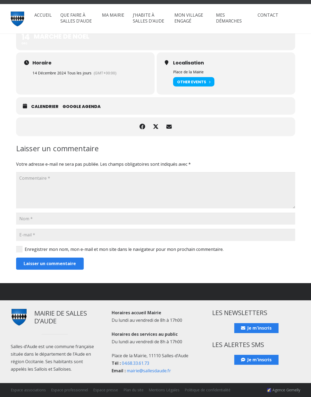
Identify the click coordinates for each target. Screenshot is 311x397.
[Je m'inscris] (256, 328)
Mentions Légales (164, 389)
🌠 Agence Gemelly (283, 389)
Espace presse (105, 389)
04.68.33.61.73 (135, 363)
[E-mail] (155, 235)
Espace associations (28, 389)
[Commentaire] (155, 190)
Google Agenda (82, 106)
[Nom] (155, 219)
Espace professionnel (69, 389)
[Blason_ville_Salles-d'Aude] (17, 19)
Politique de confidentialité (207, 389)
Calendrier (44, 106)
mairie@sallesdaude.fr (149, 371)
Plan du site (133, 389)
